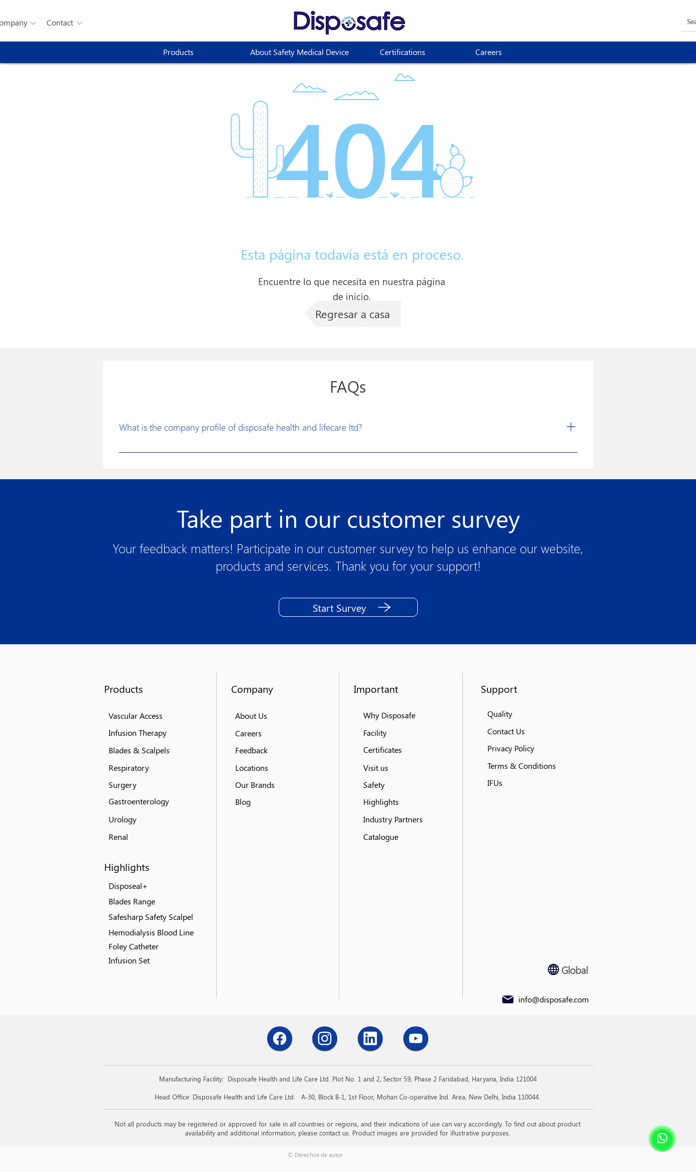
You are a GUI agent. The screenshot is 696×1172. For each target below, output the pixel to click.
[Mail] (507, 999)
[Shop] (662, 1138)
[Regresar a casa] (352, 314)
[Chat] (279, 1038)
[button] (60, 23)
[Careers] (511, 52)
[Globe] (553, 969)
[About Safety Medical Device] (303, 52)
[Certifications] (415, 52)
